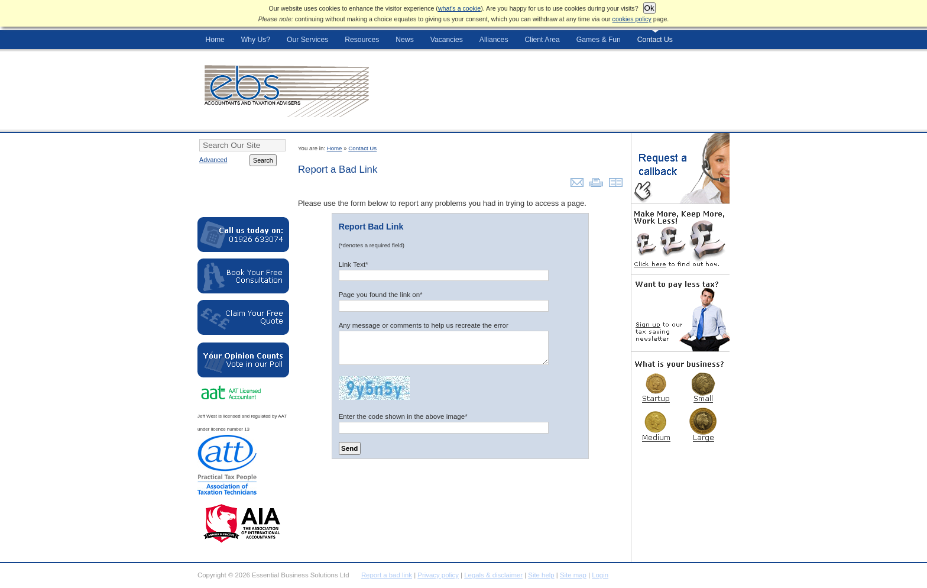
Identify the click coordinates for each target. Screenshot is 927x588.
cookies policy (632, 18)
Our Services (307, 39)
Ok (649, 8)
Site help (541, 575)
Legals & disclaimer (493, 575)
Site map (573, 575)
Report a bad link (386, 575)
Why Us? (255, 39)
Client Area (541, 39)
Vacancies (446, 39)
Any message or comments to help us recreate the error (423, 325)
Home (214, 39)
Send (349, 448)
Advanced (213, 159)
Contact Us (655, 39)
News (404, 39)
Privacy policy (438, 575)
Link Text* (353, 264)
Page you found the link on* (381, 294)
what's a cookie (459, 8)
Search (263, 160)
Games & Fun (598, 39)
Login (600, 575)
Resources (362, 39)
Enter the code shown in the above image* (403, 416)
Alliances (493, 39)
